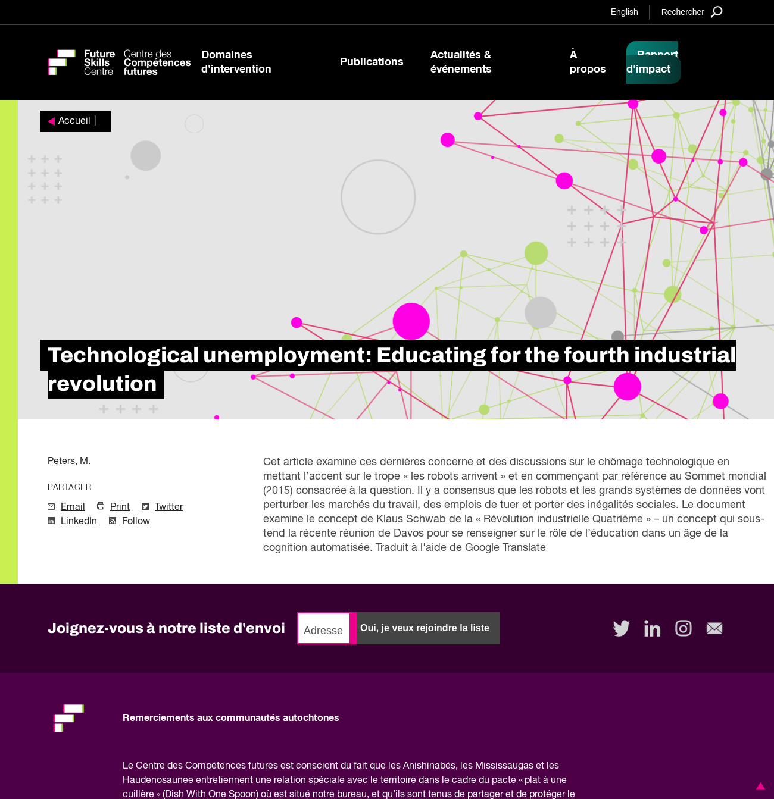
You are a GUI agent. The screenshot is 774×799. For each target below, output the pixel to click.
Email (73, 507)
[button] (758, 786)
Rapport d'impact (652, 62)
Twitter (169, 507)
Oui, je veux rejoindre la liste (424, 628)
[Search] (692, 11)
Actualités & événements (461, 62)
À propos (588, 62)
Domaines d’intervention (236, 62)
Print (120, 507)
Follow (136, 522)
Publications (372, 62)
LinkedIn (79, 522)
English (624, 12)
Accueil (74, 121)
